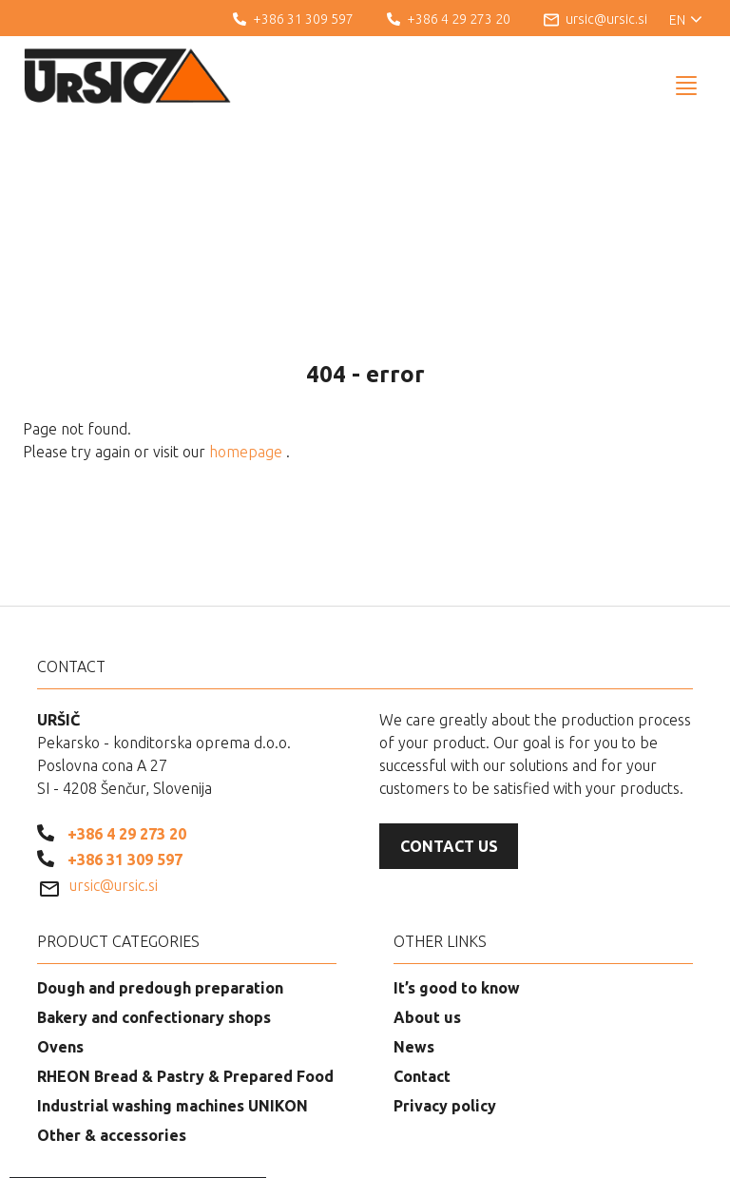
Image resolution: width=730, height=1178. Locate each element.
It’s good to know (457, 890)
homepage (247, 354)
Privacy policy (445, 1008)
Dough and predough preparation (160, 890)
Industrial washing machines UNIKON (172, 1008)
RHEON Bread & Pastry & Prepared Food (185, 979)
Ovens (60, 949)
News (414, 949)
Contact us (449, 749)
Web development (616, 1149)
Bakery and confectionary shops (154, 920)
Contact (422, 979)
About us (427, 920)
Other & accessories (111, 1038)
